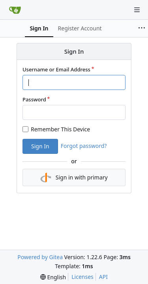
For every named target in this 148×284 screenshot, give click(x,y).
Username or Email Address (56, 69)
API (103, 276)
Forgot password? (84, 145)
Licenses (82, 276)
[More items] (141, 28)
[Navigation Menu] (137, 10)
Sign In (40, 146)
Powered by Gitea (40, 257)
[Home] (15, 10)
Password (34, 99)
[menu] (53, 277)
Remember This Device (60, 129)
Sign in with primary (73, 177)
